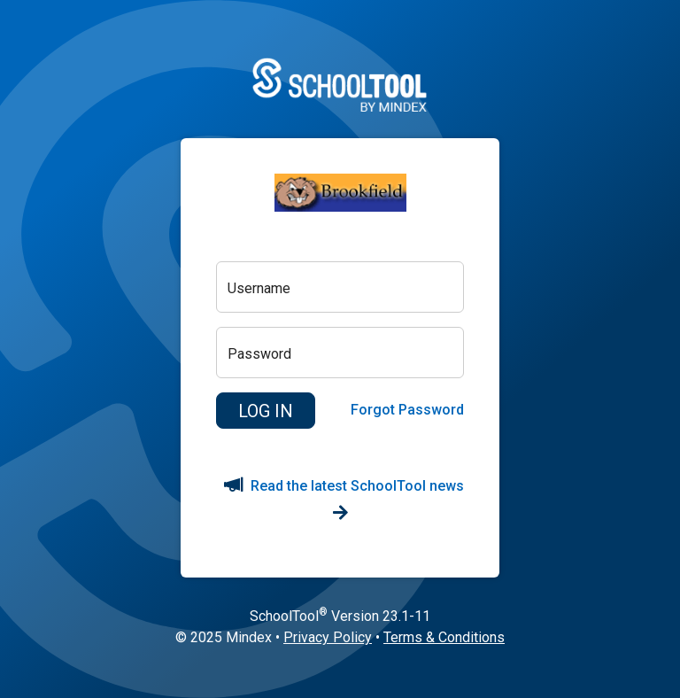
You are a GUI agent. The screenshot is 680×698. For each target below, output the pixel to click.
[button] (265, 411)
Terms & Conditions (444, 637)
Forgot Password (407, 409)
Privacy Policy (327, 637)
